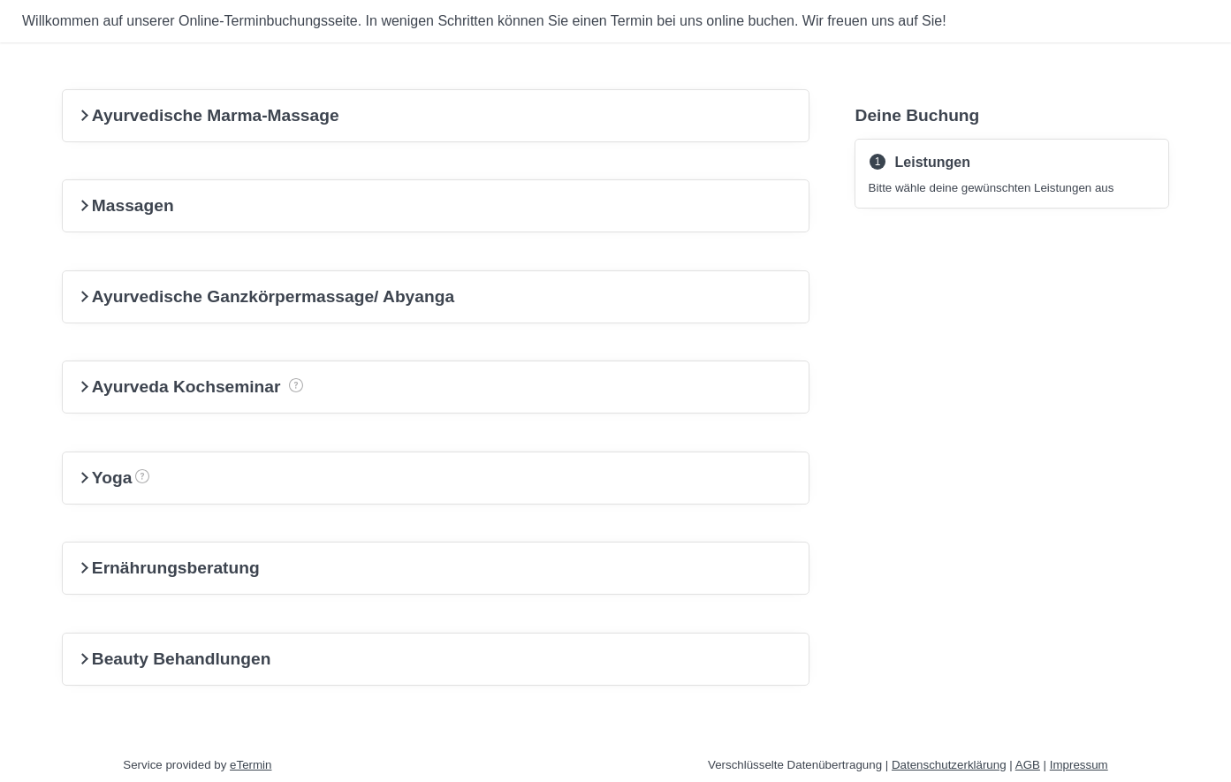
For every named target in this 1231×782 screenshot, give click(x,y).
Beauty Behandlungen (174, 658)
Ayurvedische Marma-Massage (208, 115)
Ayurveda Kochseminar (220, 378)
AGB (1027, 764)
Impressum (1079, 764)
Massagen (125, 205)
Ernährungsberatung (168, 567)
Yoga (142, 469)
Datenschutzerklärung (949, 764)
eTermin (250, 764)
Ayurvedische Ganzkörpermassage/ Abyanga (265, 296)
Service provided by (197, 764)
